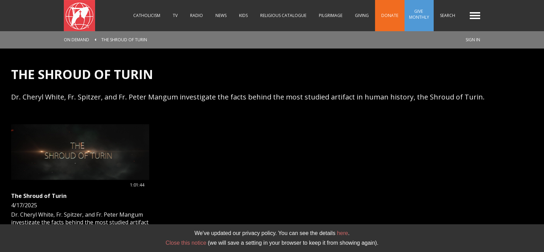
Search (447, 15)
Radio (196, 15)
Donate (389, 15)
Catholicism (146, 15)
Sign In (473, 40)
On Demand (76, 40)
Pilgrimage (330, 15)
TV (175, 15)
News (221, 15)
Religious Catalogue (283, 15)
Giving (362, 15)
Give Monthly (419, 14)
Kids (243, 15)
